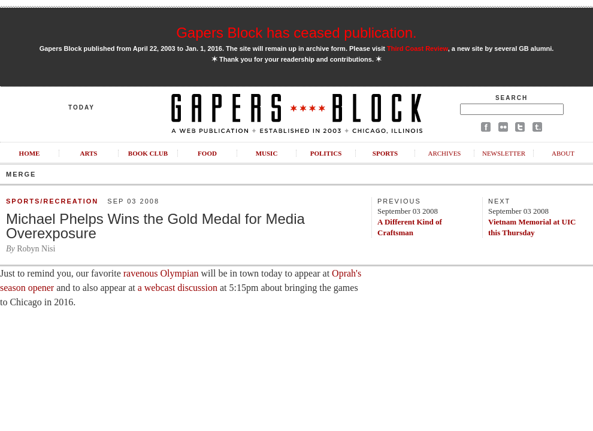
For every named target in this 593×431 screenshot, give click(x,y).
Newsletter (503, 153)
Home (29, 153)
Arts (89, 153)
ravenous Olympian (161, 273)
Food (207, 153)
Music (267, 153)
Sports (385, 153)
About (563, 153)
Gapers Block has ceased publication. (296, 33)
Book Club (148, 153)
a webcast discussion (177, 288)
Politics (326, 153)
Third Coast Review (417, 48)
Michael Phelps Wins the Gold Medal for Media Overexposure (155, 226)
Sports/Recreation (52, 201)
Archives (444, 153)
